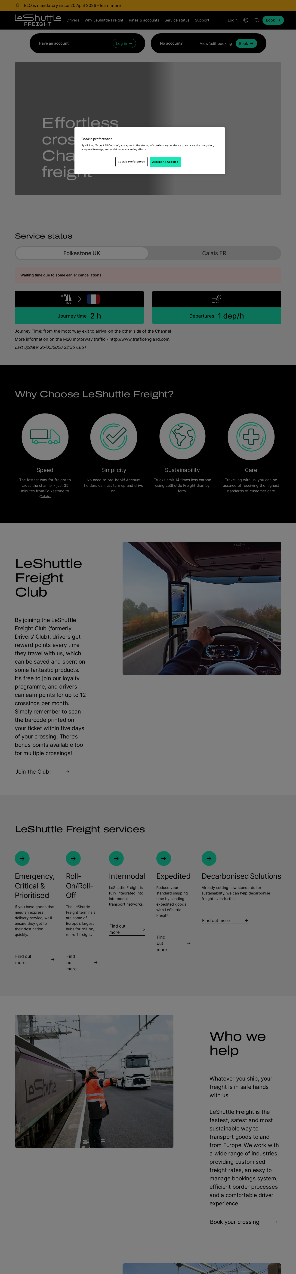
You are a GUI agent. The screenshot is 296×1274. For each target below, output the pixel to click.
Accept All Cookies (165, 161)
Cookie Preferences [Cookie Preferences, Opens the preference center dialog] (131, 161)
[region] (149, 150)
